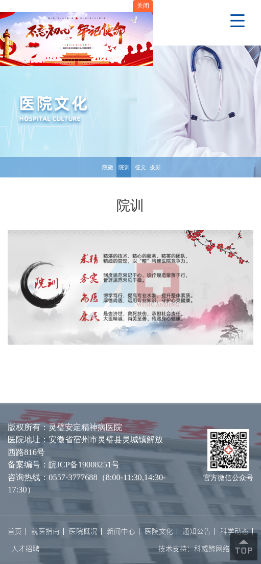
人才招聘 (25, 549)
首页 (15, 531)
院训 (124, 167)
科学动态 (234, 531)
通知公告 (196, 531)
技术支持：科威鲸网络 (194, 548)
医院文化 (159, 531)
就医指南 (45, 531)
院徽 (107, 167)
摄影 (155, 167)
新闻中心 (121, 531)
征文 (140, 167)
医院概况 (83, 531)
